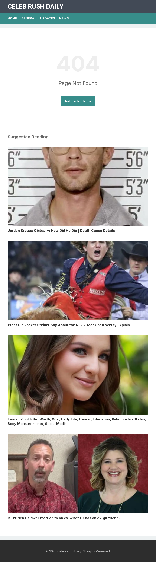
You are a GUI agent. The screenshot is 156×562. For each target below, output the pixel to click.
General (28, 18)
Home (12, 18)
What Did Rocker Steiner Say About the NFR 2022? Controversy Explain (69, 325)
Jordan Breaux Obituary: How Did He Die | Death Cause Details (61, 230)
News (64, 18)
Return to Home (78, 101)
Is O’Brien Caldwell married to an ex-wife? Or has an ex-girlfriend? (64, 518)
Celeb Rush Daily (36, 6)
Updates (47, 18)
